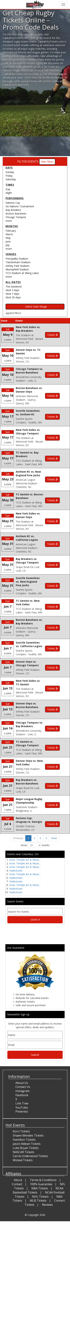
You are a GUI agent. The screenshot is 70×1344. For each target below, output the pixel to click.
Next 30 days (13, 297)
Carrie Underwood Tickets (30, 1177)
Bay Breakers (13, 210)
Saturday (11, 179)
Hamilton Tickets (24, 1160)
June (8, 241)
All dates (13, 282)
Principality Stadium (17, 258)
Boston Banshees (16, 213)
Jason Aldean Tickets (27, 1164)
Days (9, 167)
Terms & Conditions (43, 1200)
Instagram (22, 1111)
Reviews (47, 1225)
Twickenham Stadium (18, 262)
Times (10, 184)
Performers (15, 198)
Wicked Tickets (23, 1181)
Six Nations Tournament (20, 206)
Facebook (21, 1115)
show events (35, 865)
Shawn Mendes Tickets (28, 1156)
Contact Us (22, 1107)
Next (54, 858)
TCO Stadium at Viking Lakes (22, 273)
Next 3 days (12, 290)
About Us (21, 1103)
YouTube (21, 1128)
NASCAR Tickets (23, 1172)
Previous (18, 858)
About (18, 1200)
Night (9, 192)
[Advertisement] (33, 122)
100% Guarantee (41, 1204)
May (8, 238)
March (9, 234)
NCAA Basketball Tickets (38, 1211)
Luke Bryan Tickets (26, 1168)
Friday (9, 175)
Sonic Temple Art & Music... (25, 880)
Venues (11, 254)
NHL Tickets (40, 1217)
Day (8, 189)
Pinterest (21, 1132)
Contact (17, 1204)
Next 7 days (12, 293)
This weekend (14, 286)
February (11, 230)
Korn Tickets (21, 1152)
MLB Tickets (38, 1221)
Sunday (10, 172)
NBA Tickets (39, 1209)
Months (12, 226)
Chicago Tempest (16, 217)
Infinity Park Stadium (17, 266)
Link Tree (21, 1124)
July (8, 245)
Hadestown (15, 891)
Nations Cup (13, 202)
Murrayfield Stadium (17, 269)
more (9, 220)
